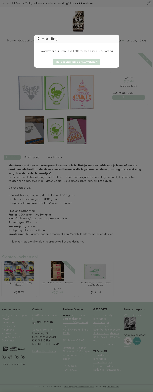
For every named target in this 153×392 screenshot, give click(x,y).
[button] (76, 62)
